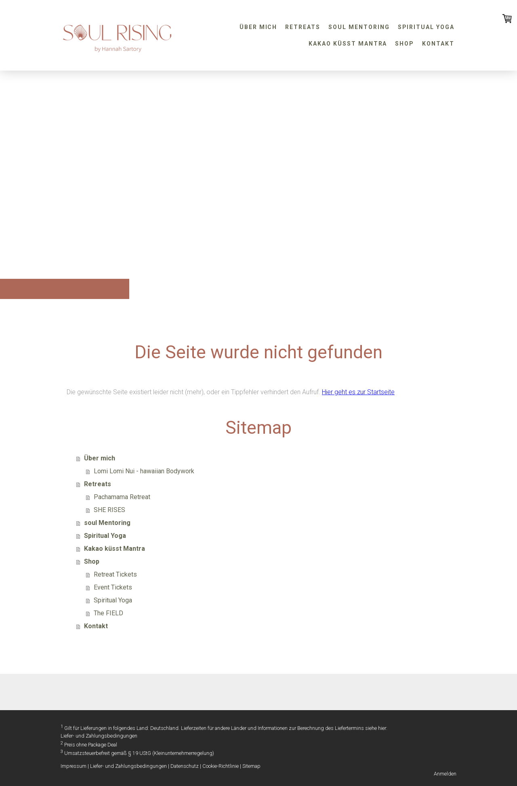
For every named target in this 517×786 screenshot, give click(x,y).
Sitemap (251, 766)
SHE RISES (109, 510)
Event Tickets (113, 587)
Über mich (258, 27)
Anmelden (445, 774)
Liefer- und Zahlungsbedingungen (99, 736)
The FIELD (108, 613)
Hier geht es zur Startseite (358, 392)
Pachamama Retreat (122, 497)
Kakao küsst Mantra (348, 43)
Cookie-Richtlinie (220, 766)
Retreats (302, 27)
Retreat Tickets (115, 574)
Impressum (73, 766)
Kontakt (438, 43)
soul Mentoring (358, 27)
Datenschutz (184, 766)
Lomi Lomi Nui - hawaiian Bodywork (144, 471)
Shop (404, 43)
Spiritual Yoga (426, 27)
